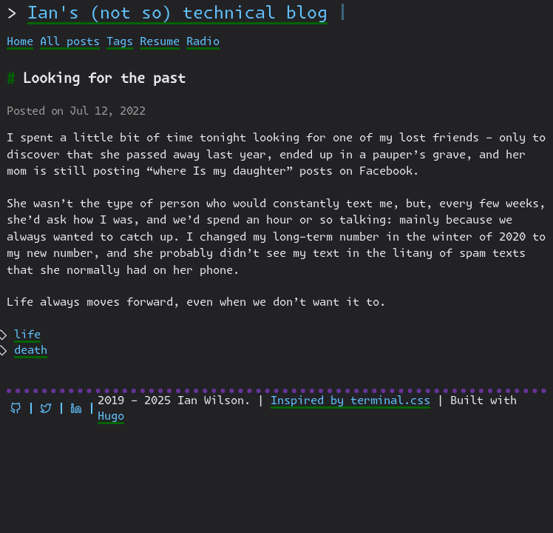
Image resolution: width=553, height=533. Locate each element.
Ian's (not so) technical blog (177, 13)
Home (20, 41)
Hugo (111, 416)
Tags (119, 41)
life (27, 335)
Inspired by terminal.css (350, 400)
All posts (70, 41)
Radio (203, 41)
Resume (160, 41)
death (30, 350)
